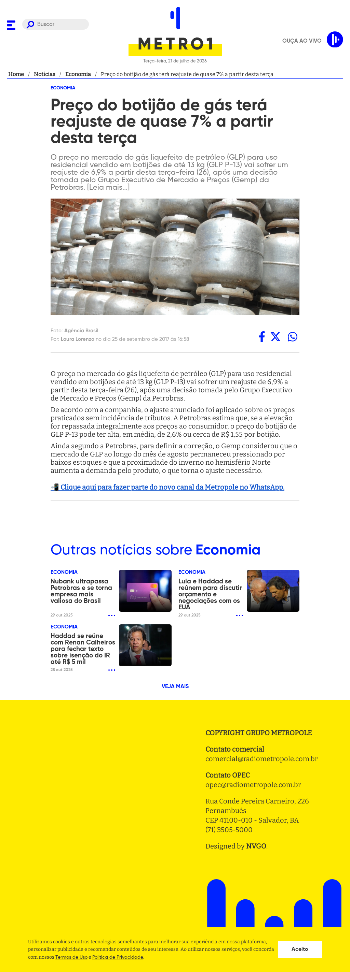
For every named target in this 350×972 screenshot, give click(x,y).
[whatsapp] (292, 336)
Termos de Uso (71, 957)
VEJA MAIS (175, 687)
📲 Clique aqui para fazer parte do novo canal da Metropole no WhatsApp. (167, 487)
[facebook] (262, 336)
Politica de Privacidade (117, 957)
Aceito (300, 949)
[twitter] (275, 336)
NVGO (256, 846)
